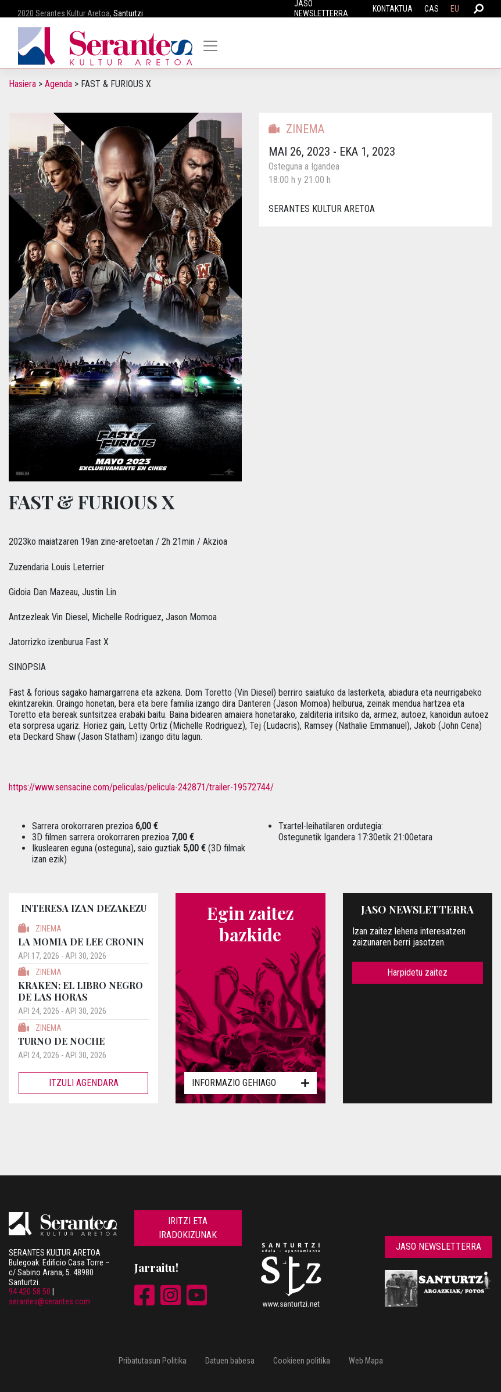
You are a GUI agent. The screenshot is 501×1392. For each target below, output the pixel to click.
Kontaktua (393, 8)
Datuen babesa (230, 1360)
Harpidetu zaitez (417, 972)
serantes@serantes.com (49, 1301)
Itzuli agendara (84, 1082)
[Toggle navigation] (210, 46)
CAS (431, 8)
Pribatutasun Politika (153, 1360)
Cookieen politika (301, 1360)
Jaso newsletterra (438, 1246)
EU (454, 8)
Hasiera (22, 83)
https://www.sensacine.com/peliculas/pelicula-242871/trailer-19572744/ (141, 787)
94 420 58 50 (30, 1291)
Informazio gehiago (250, 1082)
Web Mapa (366, 1360)
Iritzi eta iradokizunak (188, 1227)
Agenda (58, 83)
